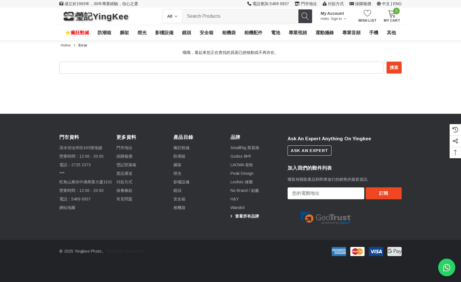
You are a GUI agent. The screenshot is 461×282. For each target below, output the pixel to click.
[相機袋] (229, 32)
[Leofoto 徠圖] (241, 182)
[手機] (374, 32)
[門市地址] (306, 4)
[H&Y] (234, 199)
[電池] (275, 32)
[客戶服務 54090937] (268, 4)
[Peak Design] (242, 173)
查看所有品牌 (244, 216)
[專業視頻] (297, 32)
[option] (326, 219)
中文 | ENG (389, 3)
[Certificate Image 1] (326, 219)
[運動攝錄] (324, 32)
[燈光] (142, 32)
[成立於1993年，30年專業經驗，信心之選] (98, 4)
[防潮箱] (104, 32)
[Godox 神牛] (241, 156)
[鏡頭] (186, 32)
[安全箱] (206, 32)
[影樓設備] (164, 32)
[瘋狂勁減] (77, 32)
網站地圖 (67, 207)
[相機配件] (253, 32)
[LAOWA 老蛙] (241, 165)
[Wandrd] (237, 208)
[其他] (391, 32)
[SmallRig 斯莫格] (244, 148)
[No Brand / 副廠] (244, 190)
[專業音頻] (351, 32)
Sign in (338, 19)
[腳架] (124, 32)
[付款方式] (333, 4)
